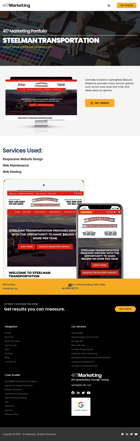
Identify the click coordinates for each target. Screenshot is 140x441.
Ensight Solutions (13, 389)
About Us (9, 337)
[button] (109, 5)
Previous (9, 284)
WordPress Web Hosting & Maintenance (91, 357)
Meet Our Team (12, 341)
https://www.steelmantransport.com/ (29, 47)
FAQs (7, 349)
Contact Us (10, 361)
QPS (6, 402)
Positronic (9, 406)
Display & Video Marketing (84, 353)
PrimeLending (11, 414)
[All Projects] (70, 285)
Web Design (77, 333)
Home (8, 333)
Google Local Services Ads (84, 365)
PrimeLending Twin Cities (90, 284)
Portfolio (9, 353)
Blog (7, 357)
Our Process (11, 345)
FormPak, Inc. (10, 288)
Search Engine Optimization (85, 337)
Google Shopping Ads (82, 349)
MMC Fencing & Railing (16, 397)
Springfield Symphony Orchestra (21, 381)
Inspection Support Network (19, 385)
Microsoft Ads (78, 345)
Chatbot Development (82, 361)
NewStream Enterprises (16, 393)
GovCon (9, 410)
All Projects (70, 288)
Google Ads (77, 341)
